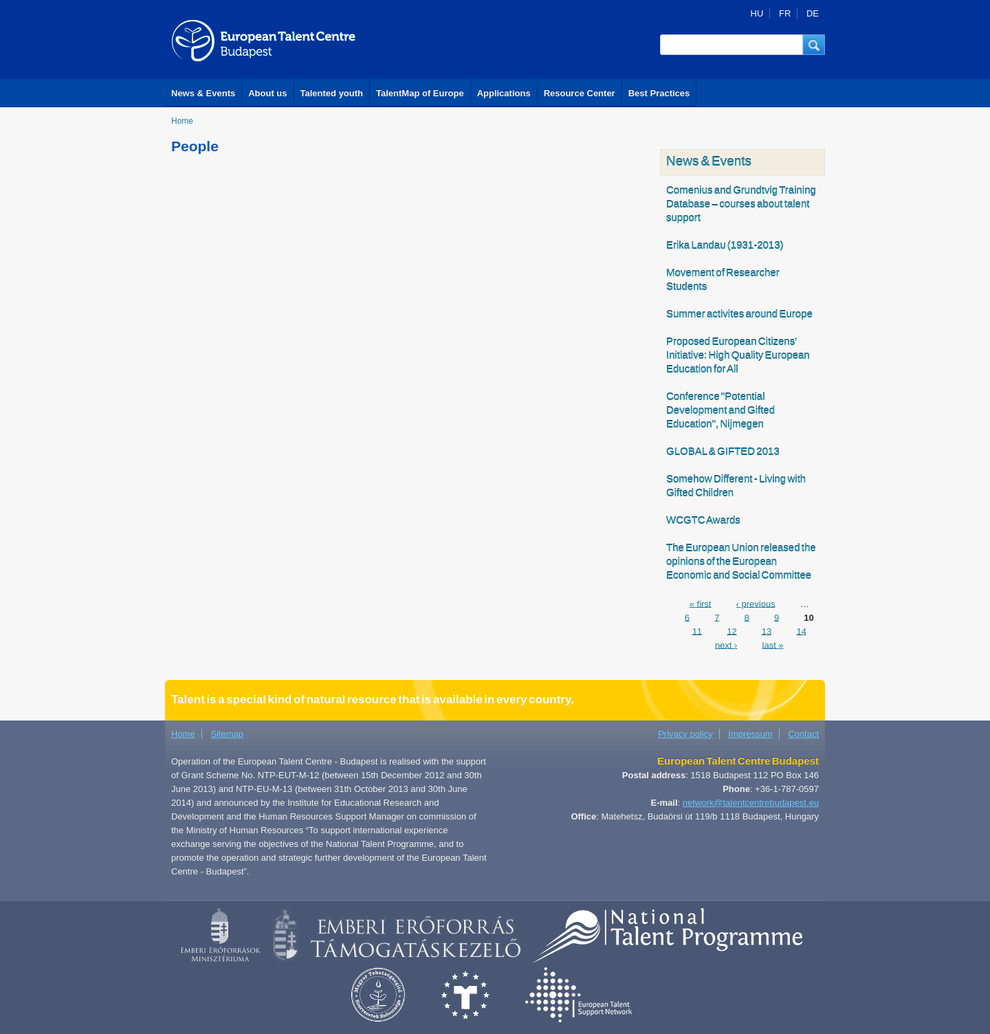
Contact (803, 734)
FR (785, 13)
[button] (814, 44)
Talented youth (331, 93)
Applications (504, 93)
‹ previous (756, 603)
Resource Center (579, 93)
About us (267, 93)
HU (757, 13)
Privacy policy (685, 734)
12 (731, 631)
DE (812, 13)
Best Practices (659, 93)
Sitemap (226, 734)
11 (697, 631)
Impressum (750, 734)
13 (766, 631)
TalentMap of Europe (420, 93)
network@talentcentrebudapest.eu (751, 803)
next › (726, 644)
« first (701, 603)
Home (182, 121)
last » (773, 644)
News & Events (203, 93)
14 (801, 631)
